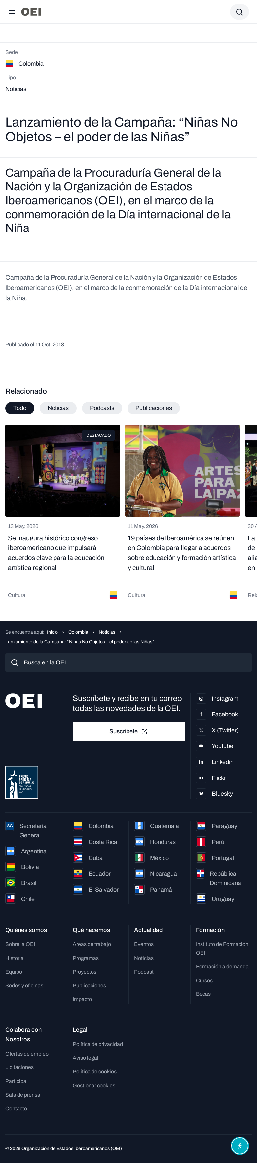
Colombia (78, 632)
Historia (14, 958)
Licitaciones (19, 1067)
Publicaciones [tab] (153, 408)
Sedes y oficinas (24, 985)
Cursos (204, 980)
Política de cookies (95, 1071)
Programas (86, 958)
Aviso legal (85, 1058)
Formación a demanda (222, 966)
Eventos (144, 944)
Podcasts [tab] (102, 408)
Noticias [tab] (58, 408)
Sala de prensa (22, 1095)
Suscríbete (128, 732)
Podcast (144, 972)
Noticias (107, 632)
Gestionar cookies (94, 1085)
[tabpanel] (128, 515)
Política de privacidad (98, 1044)
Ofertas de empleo (27, 1054)
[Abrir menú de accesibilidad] (240, 1146)
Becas (203, 994)
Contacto (16, 1108)
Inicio (52, 632)
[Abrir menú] (12, 12)
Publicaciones (89, 985)
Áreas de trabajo (92, 944)
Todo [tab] (19, 408)
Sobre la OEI (20, 944)
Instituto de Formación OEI (222, 949)
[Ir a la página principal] (31, 12)
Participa (15, 1081)
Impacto (82, 999)
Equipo (13, 972)
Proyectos (84, 972)
